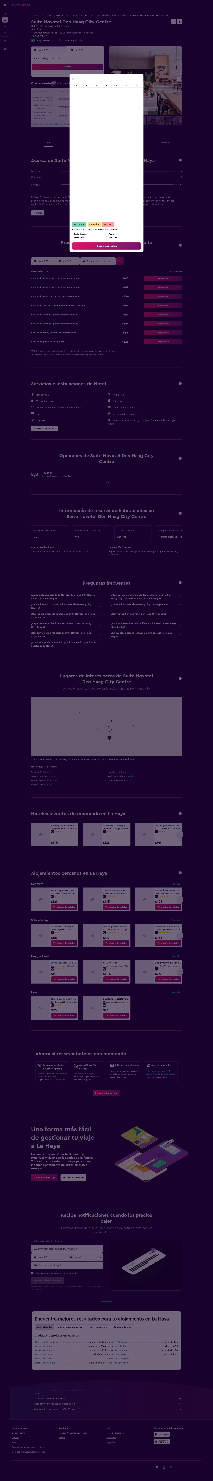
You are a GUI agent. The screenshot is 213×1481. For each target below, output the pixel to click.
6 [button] (80, 85)
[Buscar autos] (5, 26)
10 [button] (59, 92)
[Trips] (5, 41)
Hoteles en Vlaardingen (123, 1359)
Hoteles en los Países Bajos (82, 15)
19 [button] (73, 99)
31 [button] (59, 113)
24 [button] (59, 106)
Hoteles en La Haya (133, 15)
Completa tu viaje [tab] (128, 1327)
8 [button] (94, 85)
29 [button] (94, 106)
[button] (5, 4)
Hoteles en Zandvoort (122, 1363)
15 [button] (94, 92)
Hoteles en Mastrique (50, 1363)
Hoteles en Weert (48, 1359)
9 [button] (101, 85)
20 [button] (80, 99)
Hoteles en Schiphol (121, 1346)
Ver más (181, 884)
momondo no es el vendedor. (113, 1398)
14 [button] (87, 92)
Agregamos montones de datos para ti (113, 1404)
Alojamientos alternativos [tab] (76, 1327)
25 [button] (66, 106)
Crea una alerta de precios (163, 1074)
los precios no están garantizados (107, 1390)
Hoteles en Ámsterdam (51, 1342)
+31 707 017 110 (44, 36)
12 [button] (73, 92)
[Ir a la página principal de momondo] (20, 4)
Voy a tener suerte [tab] (104, 1327)
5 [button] (73, 85)
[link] (69, 907)
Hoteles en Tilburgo (49, 1350)
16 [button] (102, 92)
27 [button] (80, 106)
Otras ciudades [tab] (49, 1327)
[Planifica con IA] (5, 32)
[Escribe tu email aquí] (75, 1265)
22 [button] (94, 99)
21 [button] (87, 99)
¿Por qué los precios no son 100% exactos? (113, 1409)
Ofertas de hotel (43, 15)
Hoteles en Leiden (49, 1355)
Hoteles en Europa (60, 15)
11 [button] (66, 92)
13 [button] (80, 92)
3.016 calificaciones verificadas (71, 40)
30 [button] (101, 106)
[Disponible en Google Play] (171, 1434)
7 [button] (87, 85)
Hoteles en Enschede (122, 1350)
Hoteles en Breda (48, 1346)
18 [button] (66, 99)
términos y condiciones (84, 1286)
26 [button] (73, 106)
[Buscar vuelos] (5, 14)
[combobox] (75, 1249)
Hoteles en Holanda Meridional (109, 15)
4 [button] (66, 85)
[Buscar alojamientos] (5, 20)
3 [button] (59, 85)
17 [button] (59, 99)
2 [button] (101, 78)
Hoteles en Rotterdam (122, 1342)
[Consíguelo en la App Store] (171, 1441)
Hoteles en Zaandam (122, 1355)
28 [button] (87, 106)
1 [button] (94, 78)
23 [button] (101, 99)
